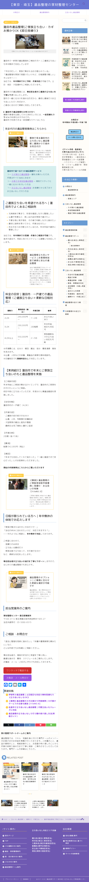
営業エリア (72, 198)
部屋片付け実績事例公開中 (74, 110)
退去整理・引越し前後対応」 (77, 287)
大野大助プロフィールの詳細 (74, 170)
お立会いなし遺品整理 (21, 188)
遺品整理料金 (73, 190)
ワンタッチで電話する (17, 670)
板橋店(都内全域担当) (77, 259)
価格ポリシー (70, 848)
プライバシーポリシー (12, 879)
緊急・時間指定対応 (77, 283)
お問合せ (16, 12)
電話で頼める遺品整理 (76, 213)
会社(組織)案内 (71, 835)
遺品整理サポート (76, 236)
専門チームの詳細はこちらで (22, 749)
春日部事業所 (75, 246)
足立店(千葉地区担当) (77, 262)
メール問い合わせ (74, 137)
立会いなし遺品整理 (72, 12)
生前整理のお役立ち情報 (76, 312)
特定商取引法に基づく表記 (74, 842)
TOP (6, 841)
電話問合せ (75, 132)
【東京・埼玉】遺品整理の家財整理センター (44, 5)
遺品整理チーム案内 (13, 867)
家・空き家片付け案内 (13, 856)
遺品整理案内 (44, 12)
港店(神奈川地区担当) (77, 265)
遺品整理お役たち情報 (76, 303)
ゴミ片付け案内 (11, 862)
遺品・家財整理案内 (13, 851)
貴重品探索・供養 (77, 280)
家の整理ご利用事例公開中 (74, 100)
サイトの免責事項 (72, 854)
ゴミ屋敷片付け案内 (13, 846)
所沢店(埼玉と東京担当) (77, 250)
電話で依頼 (77, 277)
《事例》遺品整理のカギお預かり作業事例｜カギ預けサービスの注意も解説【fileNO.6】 (32, 702)
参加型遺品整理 (74, 210)
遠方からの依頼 (77, 291)
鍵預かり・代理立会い (11, 22)
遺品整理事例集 (76, 230)
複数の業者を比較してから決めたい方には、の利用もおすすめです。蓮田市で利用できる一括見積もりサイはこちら (29, 116)
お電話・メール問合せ (17, 677)
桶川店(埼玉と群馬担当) (77, 241)
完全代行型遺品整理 (77, 274)
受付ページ (9, 835)
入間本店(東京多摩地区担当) (77, 255)
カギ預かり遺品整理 (20, 174)
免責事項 (25, 879)
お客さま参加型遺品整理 (22, 181)
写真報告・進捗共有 (77, 294)
